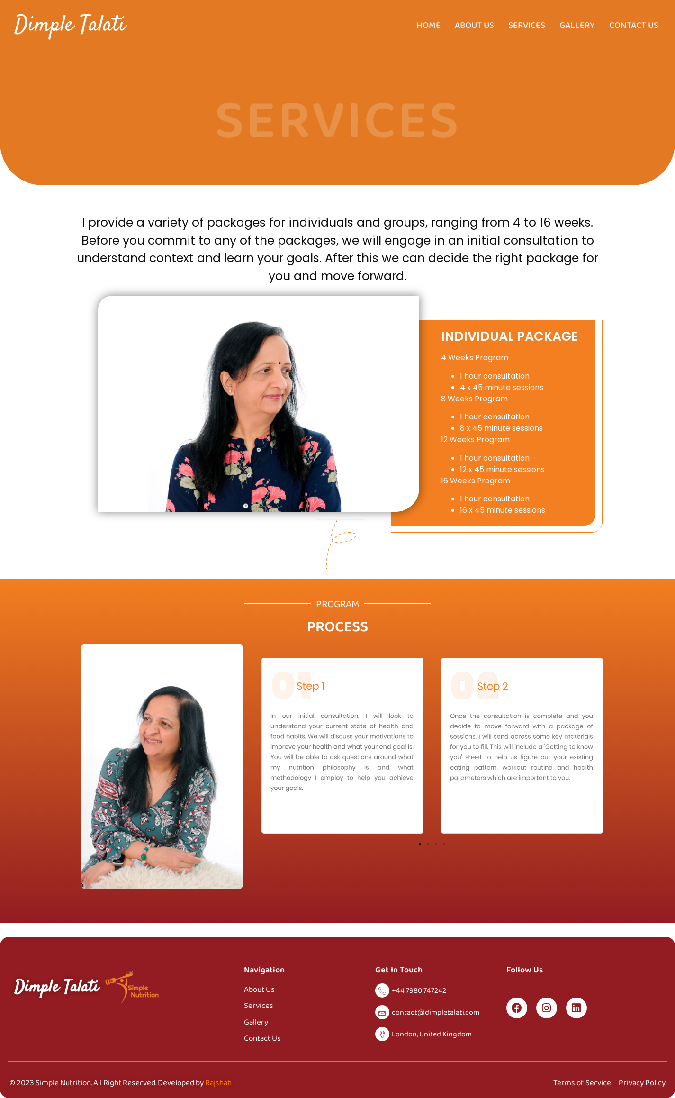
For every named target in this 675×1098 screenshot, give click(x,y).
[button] (420, 844)
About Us (474, 24)
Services (526, 24)
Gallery (577, 24)
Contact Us (633, 24)
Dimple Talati (70, 25)
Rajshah (218, 1083)
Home (428, 24)
